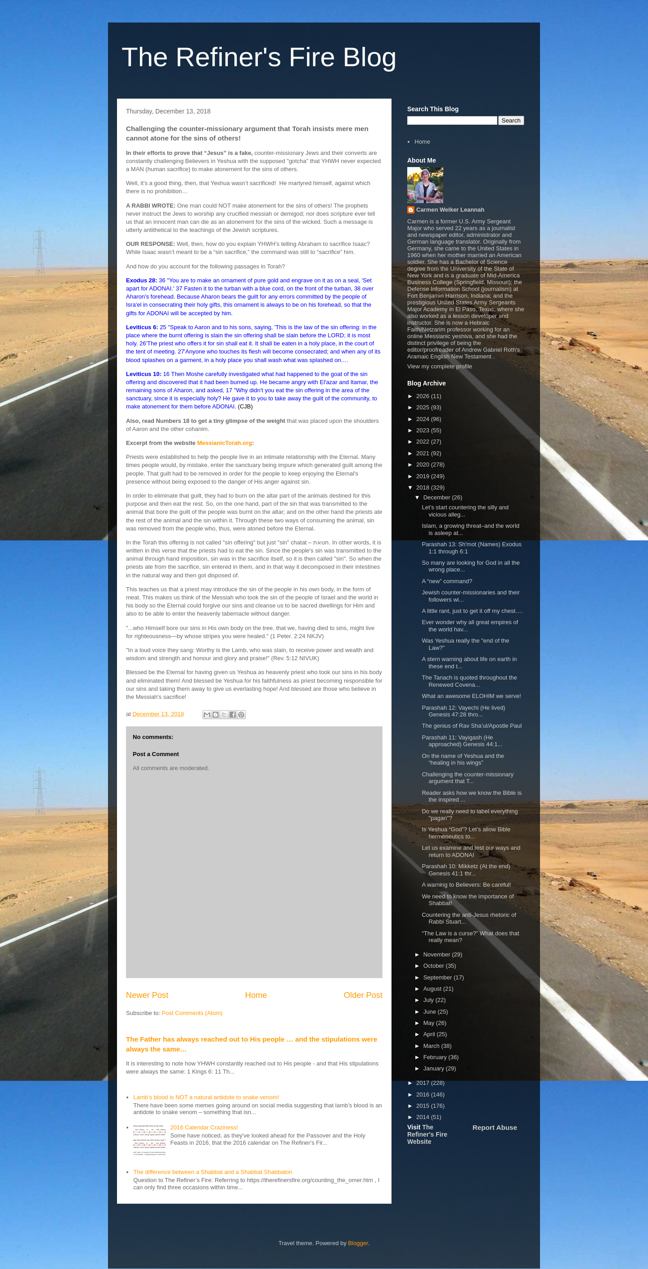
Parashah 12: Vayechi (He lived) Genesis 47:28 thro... (463, 711)
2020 (423, 464)
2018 (423, 487)
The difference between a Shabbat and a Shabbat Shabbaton (212, 1172)
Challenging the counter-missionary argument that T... (467, 778)
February (436, 1057)
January (434, 1068)
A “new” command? (447, 581)
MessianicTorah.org (224, 443)
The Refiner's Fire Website (427, 1134)
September (438, 977)
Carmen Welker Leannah (450, 209)
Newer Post (147, 995)
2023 (423, 430)
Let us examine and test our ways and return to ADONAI (471, 851)
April (430, 1034)
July (429, 1000)
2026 (423, 396)
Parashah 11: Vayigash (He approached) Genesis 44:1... (462, 741)
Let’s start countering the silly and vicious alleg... (465, 511)
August (433, 988)
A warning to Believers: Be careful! (466, 884)
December (437, 497)
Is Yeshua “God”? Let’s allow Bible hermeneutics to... (466, 833)
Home (256, 995)
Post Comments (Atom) (192, 1013)
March (432, 1045)
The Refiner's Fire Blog (259, 57)
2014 (423, 1117)
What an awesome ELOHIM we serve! (471, 696)
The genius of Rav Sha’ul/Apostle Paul (472, 725)
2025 (423, 407)
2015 (423, 1105)
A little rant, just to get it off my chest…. (472, 610)
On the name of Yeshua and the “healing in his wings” (463, 759)
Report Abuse (494, 1127)
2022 (423, 441)
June (430, 1011)
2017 (423, 1082)
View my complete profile (439, 366)
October (434, 965)
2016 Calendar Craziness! (204, 1127)
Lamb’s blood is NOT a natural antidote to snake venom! (206, 1097)
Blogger (358, 1243)
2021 (423, 453)
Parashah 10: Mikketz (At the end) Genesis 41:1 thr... (466, 870)
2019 (423, 476)
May (429, 1023)
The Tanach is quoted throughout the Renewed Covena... (469, 681)
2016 (423, 1094)
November (437, 954)
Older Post (363, 995)
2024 (423, 419)
